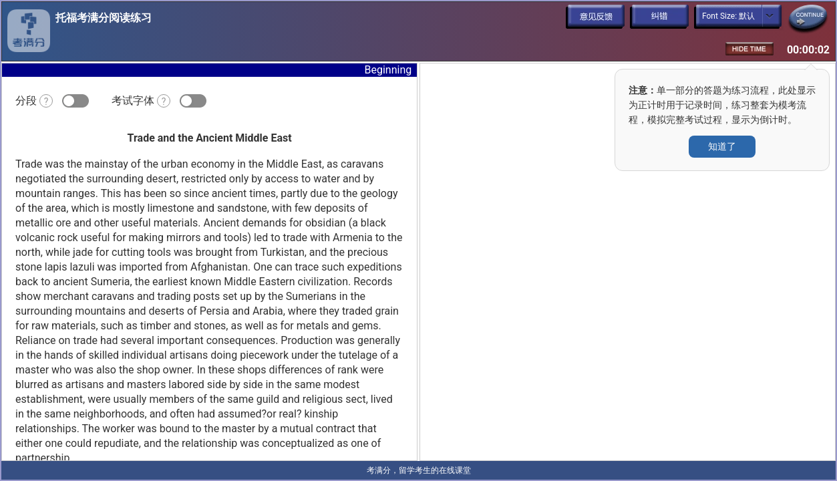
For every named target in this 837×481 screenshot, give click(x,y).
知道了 (722, 146)
